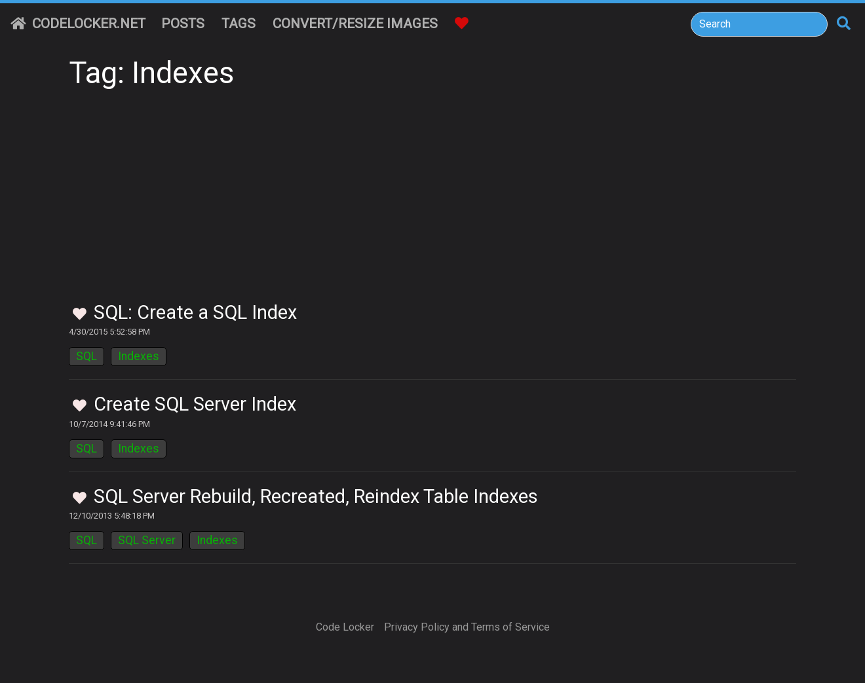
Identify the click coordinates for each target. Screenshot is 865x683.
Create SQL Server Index (195, 404)
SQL (86, 356)
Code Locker (345, 627)
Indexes (138, 356)
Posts (182, 23)
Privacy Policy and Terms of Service (467, 627)
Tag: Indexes (151, 73)
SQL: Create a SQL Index (195, 312)
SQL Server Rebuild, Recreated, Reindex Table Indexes (316, 496)
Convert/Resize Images (355, 23)
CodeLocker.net (77, 23)
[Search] (759, 24)
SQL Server (147, 540)
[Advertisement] (432, 203)
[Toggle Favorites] (79, 314)
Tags (238, 23)
